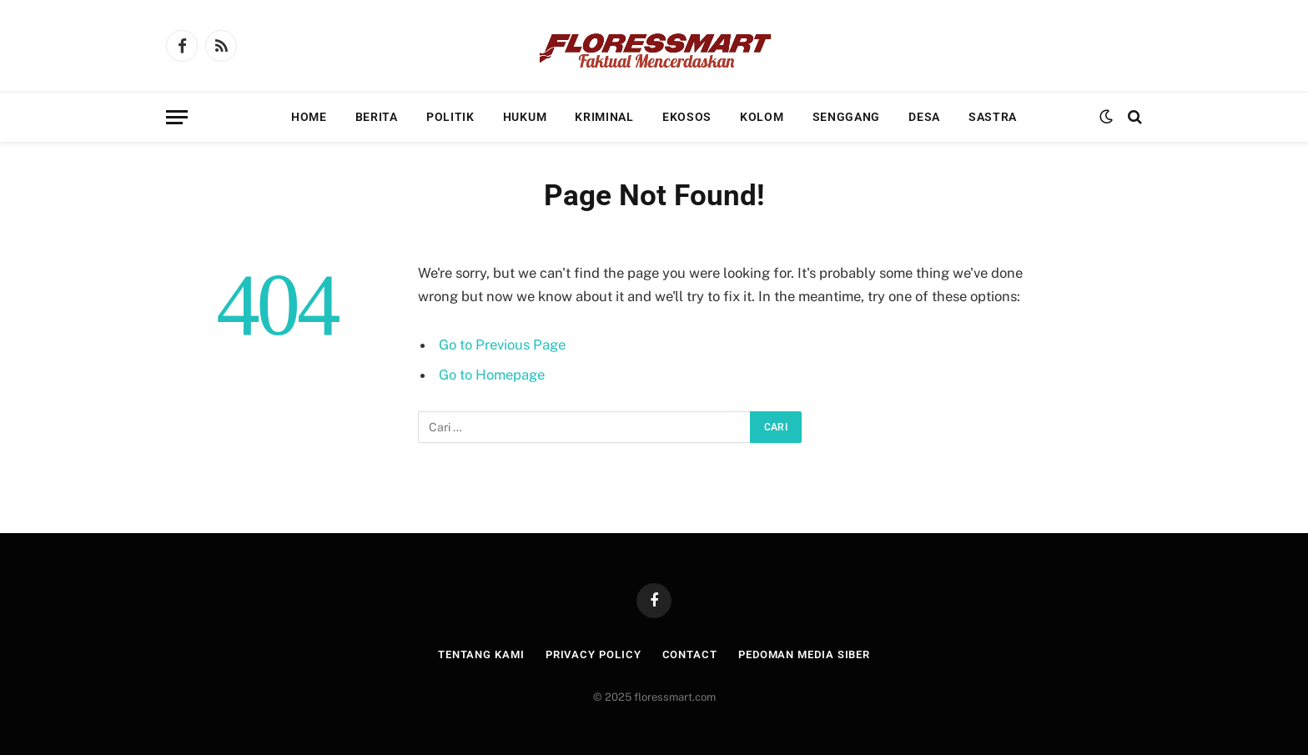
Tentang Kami (481, 654)
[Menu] (177, 117)
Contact (689, 654)
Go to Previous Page (502, 344)
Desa (924, 116)
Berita (376, 116)
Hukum (525, 116)
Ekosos (687, 116)
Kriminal (604, 116)
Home (309, 116)
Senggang (846, 116)
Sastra (992, 116)
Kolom (762, 116)
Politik (450, 116)
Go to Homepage (492, 374)
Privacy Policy (593, 654)
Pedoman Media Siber (804, 654)
